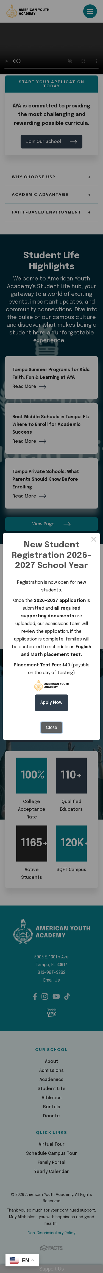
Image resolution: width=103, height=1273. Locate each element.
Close (51, 727)
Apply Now (51, 702)
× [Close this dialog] (93, 540)
